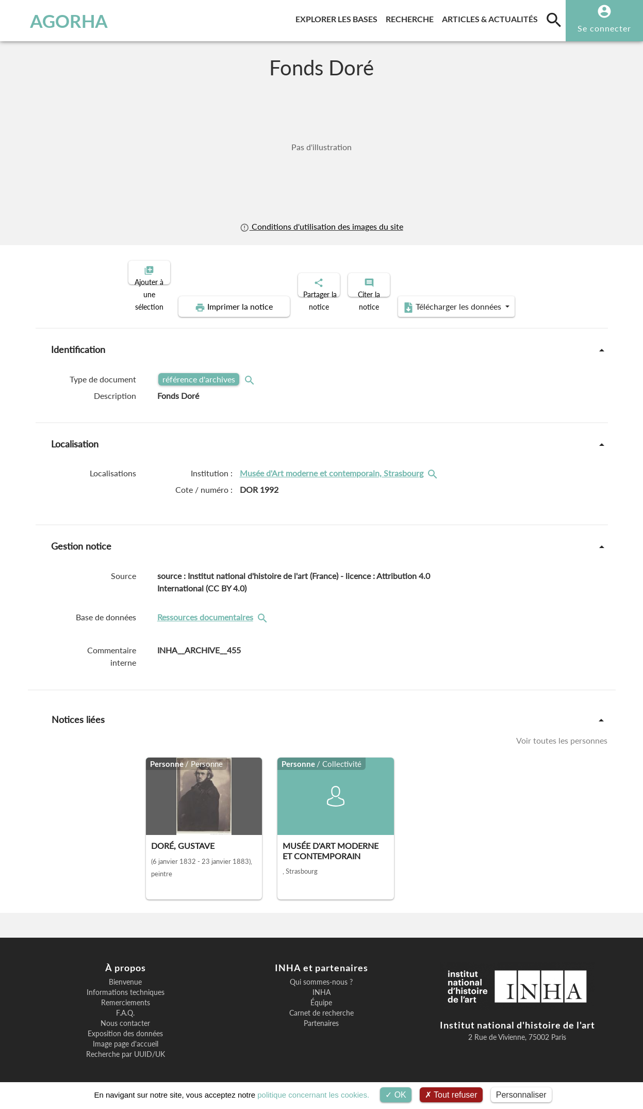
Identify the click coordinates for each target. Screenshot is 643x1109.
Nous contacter (125, 1014)
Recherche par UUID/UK (125, 1045)
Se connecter (604, 28)
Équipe (321, 994)
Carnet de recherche (321, 1004)
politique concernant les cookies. (313, 1094)
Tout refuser (451, 1094)
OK (395, 1094)
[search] (554, 19)
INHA (321, 983)
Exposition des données (125, 1024)
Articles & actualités (492, 17)
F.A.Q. (125, 1004)
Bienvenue (125, 973)
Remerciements (125, 994)
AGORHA (58, 20)
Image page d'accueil (125, 1035)
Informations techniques (125, 983)
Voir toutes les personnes (561, 731)
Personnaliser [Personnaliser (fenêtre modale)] (521, 1094)
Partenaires (321, 1014)
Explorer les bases (338, 17)
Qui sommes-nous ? (321, 973)
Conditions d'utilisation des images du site (321, 226)
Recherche (412, 17)
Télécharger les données (438, 298)
